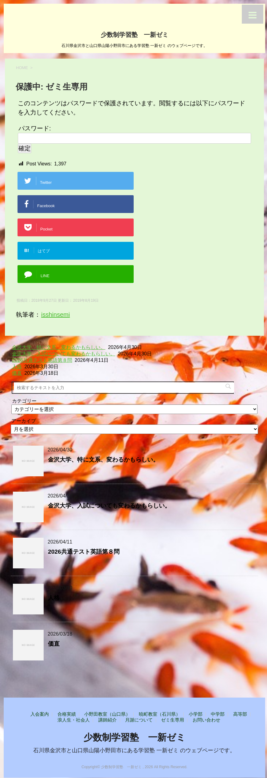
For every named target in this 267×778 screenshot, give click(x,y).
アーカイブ (23, 421)
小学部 (195, 714)
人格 (17, 366)
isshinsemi (55, 314)
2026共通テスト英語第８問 (42, 360)
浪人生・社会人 (73, 719)
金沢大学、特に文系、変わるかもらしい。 (58, 347)
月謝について (139, 719)
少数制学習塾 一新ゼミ (134, 34)
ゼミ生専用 (172, 719)
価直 (17, 373)
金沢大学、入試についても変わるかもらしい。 (63, 353)
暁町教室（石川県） (159, 714)
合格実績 (66, 714)
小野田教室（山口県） (107, 714)
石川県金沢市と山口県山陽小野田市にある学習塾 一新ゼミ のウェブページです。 (134, 750)
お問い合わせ (206, 719)
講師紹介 (107, 719)
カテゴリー (24, 401)
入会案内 (39, 714)
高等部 (240, 714)
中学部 (218, 714)
